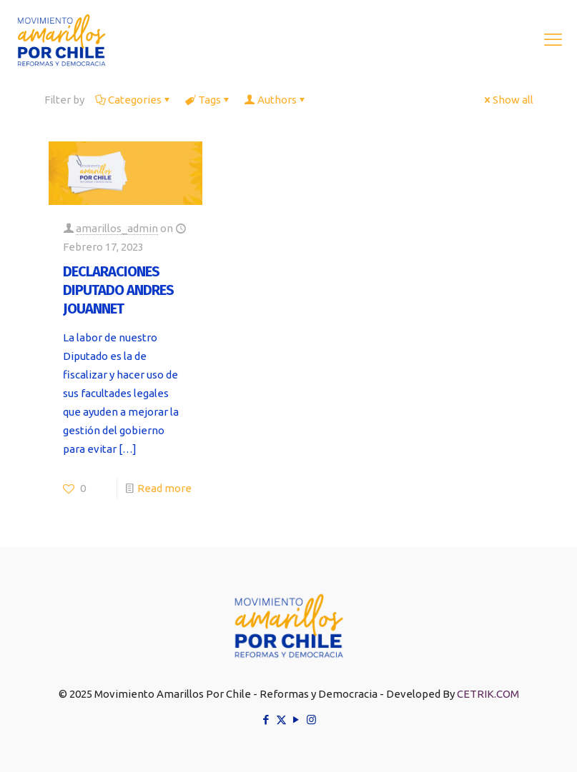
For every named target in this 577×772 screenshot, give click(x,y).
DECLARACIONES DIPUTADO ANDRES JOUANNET (118, 290)
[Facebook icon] (266, 719)
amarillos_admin (117, 228)
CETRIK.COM (488, 694)
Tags (208, 100)
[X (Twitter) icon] (281, 719)
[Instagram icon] (311, 719)
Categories (133, 100)
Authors (276, 100)
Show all (507, 100)
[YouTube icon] (296, 719)
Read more (164, 488)
